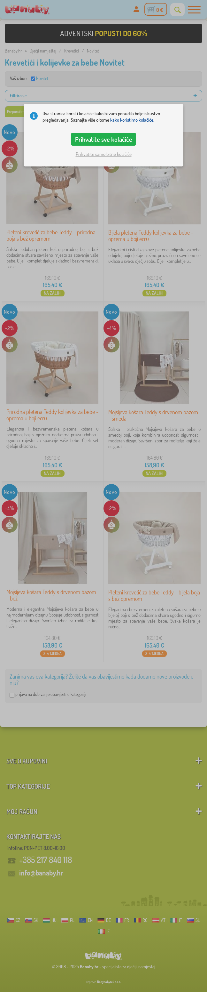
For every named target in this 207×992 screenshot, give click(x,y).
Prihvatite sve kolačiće (103, 139)
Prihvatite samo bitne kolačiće (104, 154)
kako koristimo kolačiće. (132, 120)
